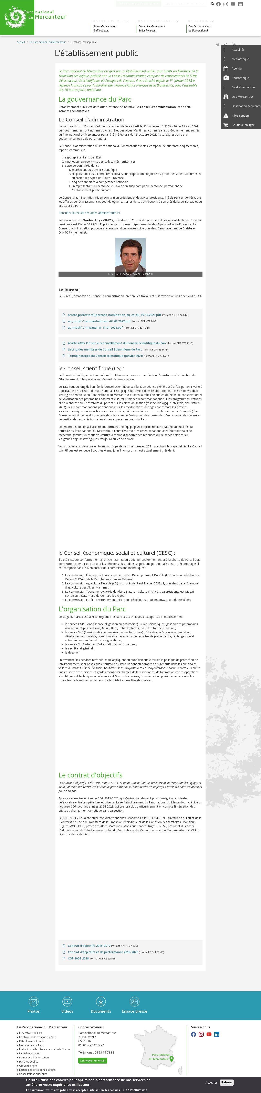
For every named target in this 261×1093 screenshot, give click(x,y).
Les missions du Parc (31, 1045)
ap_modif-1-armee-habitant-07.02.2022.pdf (99, 321)
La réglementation (29, 1053)
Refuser (226, 1082)
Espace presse (134, 1011)
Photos (33, 1011)
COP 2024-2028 (78, 958)
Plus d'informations (134, 1090)
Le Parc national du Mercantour (140, 3)
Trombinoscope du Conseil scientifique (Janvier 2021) (105, 356)
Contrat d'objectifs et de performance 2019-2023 (103, 952)
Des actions (198, 20)
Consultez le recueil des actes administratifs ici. (89, 213)
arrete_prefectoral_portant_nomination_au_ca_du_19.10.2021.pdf (114, 315)
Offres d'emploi (28, 1065)
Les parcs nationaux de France (186, 3)
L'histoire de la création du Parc (37, 1037)
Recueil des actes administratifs (37, 1070)
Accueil (21, 42)
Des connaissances (156, 20)
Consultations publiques (33, 1074)
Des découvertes (108, 20)
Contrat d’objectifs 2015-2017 (89, 946)
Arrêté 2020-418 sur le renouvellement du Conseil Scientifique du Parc (117, 343)
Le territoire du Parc (30, 1033)
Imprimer (218, 44)
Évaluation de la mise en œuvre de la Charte (44, 1049)
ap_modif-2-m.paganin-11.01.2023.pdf (95, 327)
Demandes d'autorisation (34, 1057)
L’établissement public (32, 1041)
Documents (101, 1011)
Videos (67, 1011)
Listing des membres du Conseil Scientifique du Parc (105, 349)
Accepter (211, 1082)
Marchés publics (28, 1061)
